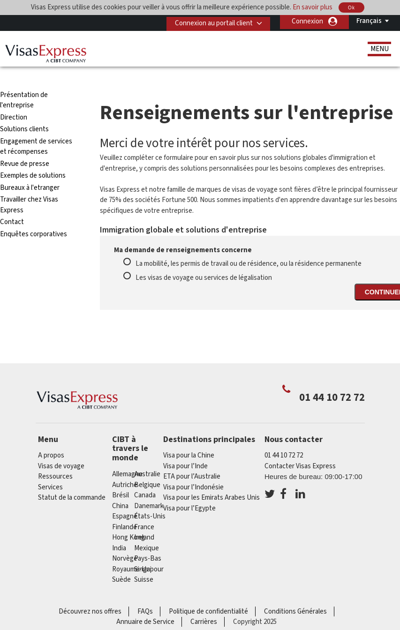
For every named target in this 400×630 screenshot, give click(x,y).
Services (50, 470)
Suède (121, 563)
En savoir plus (312, 7)
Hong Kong (128, 520)
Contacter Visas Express (300, 449)
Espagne (124, 499)
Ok (351, 7)
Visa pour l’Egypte (189, 491)
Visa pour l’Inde (185, 449)
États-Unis (150, 499)
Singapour (149, 552)
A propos (51, 438)
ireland (144, 520)
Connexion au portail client (210, 21)
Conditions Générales (295, 594)
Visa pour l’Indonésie (193, 470)
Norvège (124, 542)
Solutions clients (24, 112)
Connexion (307, 21)
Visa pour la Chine (188, 438)
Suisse (143, 563)
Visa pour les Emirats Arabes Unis (211, 481)
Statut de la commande (72, 481)
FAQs (145, 594)
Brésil (120, 478)
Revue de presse (24, 147)
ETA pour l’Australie (191, 460)
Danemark (149, 489)
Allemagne (127, 457)
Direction (13, 100)
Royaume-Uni (131, 552)
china (120, 489)
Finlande (124, 510)
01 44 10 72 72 (283, 438)
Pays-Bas (147, 542)
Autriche (124, 467)
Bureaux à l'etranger (30, 171)
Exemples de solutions (33, 159)
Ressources (55, 460)
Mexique (146, 531)
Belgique (147, 467)
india (119, 531)
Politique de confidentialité (208, 594)
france (144, 510)
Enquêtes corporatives (33, 217)
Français (369, 21)
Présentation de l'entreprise (24, 83)
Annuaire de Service (145, 605)
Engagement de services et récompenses (36, 130)
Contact (12, 205)
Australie (147, 457)
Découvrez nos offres (90, 594)
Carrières (203, 605)
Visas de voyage (61, 449)
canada (145, 478)
